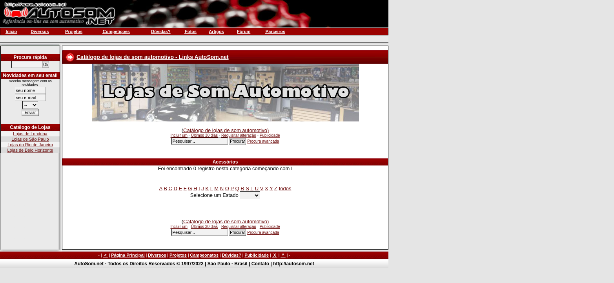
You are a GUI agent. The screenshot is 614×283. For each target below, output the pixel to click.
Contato (260, 263)
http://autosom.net (293, 263)
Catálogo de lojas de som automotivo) (226, 130)
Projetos (178, 255)
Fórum (243, 31)
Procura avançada (263, 141)
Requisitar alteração (238, 135)
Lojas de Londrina (30, 133)
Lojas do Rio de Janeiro (30, 144)
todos (285, 188)
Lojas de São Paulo (30, 139)
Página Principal (128, 255)
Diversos (157, 255)
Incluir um (178, 135)
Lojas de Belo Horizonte (30, 150)
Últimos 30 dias (204, 135)
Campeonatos (204, 255)
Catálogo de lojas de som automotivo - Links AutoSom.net (153, 57)
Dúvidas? (231, 255)
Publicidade (270, 135)
